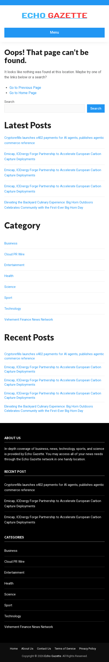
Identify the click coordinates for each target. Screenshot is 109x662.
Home (14, 648)
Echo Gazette (52, 656)
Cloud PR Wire (14, 254)
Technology (12, 309)
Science (10, 287)
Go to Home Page (23, 93)
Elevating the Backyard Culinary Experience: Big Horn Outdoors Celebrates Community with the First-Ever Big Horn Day (48, 408)
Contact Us (44, 648)
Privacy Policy (87, 648)
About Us (27, 648)
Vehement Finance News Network (28, 320)
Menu (54, 32)
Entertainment (14, 265)
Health (8, 276)
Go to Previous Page (25, 88)
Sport (8, 298)
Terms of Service (65, 648)
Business (10, 243)
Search (9, 102)
